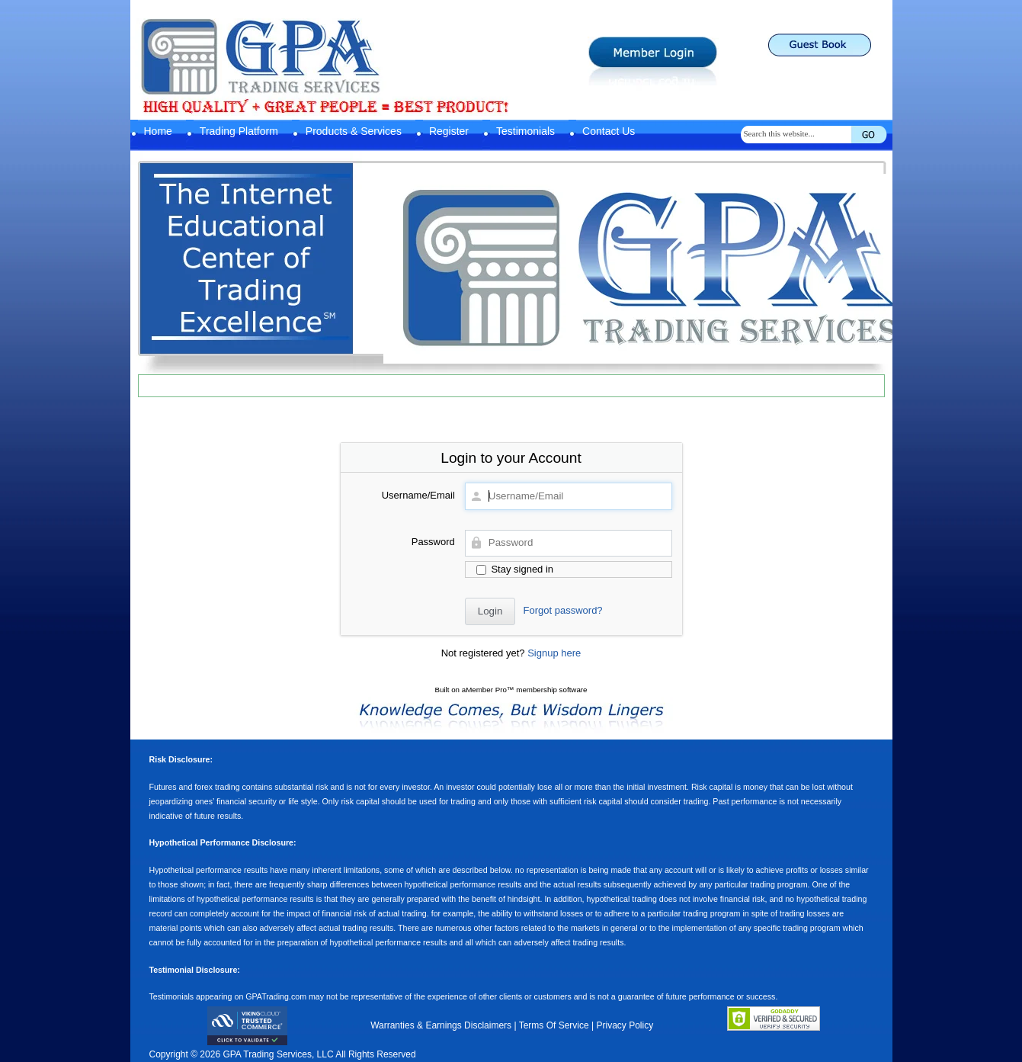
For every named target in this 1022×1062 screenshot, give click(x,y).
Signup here (554, 653)
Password (433, 541)
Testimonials (525, 131)
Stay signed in (514, 569)
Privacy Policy (624, 1025)
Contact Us (608, 131)
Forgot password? (563, 610)
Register (449, 131)
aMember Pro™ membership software (525, 689)
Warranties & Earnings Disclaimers (440, 1025)
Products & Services (354, 131)
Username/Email (418, 495)
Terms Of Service (554, 1025)
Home (158, 131)
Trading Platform (239, 131)
